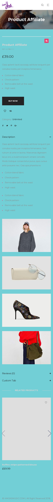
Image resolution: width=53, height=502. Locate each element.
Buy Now (13, 101)
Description (8, 137)
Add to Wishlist (5, 111)
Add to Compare (10, 111)
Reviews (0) (8, 373)
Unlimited (17, 119)
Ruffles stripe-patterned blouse (19, 464)
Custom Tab (9, 380)
